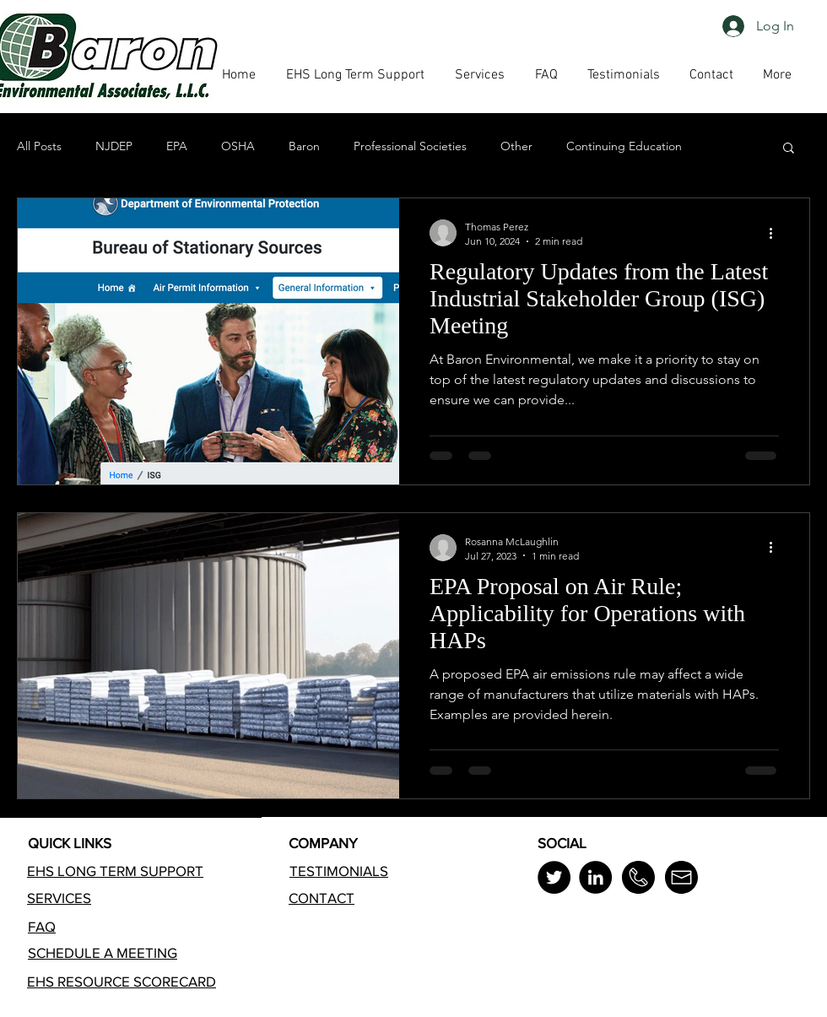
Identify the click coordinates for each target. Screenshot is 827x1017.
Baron (304, 146)
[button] (546, 75)
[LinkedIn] (595, 877)
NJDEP (113, 146)
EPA (176, 146)
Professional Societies (410, 146)
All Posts (39, 146)
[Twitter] (554, 877)
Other (516, 146)
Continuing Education (624, 146)
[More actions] (776, 233)
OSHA (238, 146)
